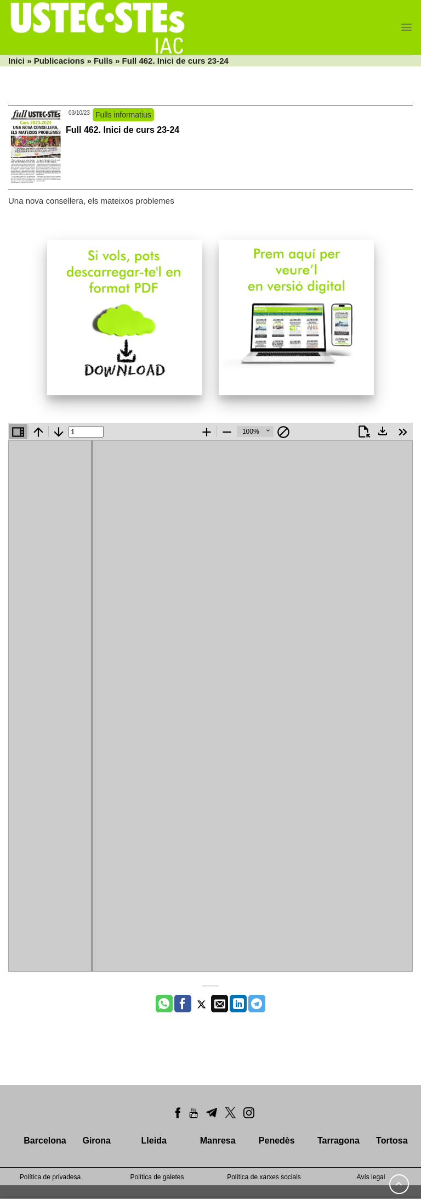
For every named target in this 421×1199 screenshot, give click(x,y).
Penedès (277, 1140)
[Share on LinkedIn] (238, 1003)
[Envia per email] (219, 1003)
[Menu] (406, 27)
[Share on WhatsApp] (164, 1003)
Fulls (103, 60)
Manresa (218, 1140)
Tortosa (391, 1140)
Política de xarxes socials (264, 1177)
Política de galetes (157, 1177)
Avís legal (371, 1177)
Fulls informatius (123, 114)
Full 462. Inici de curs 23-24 (122, 130)
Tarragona (338, 1140)
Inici (16, 60)
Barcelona (45, 1140)
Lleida (154, 1140)
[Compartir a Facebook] (182, 1003)
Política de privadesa (50, 1177)
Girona (96, 1140)
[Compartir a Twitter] (201, 1003)
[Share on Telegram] (256, 1003)
